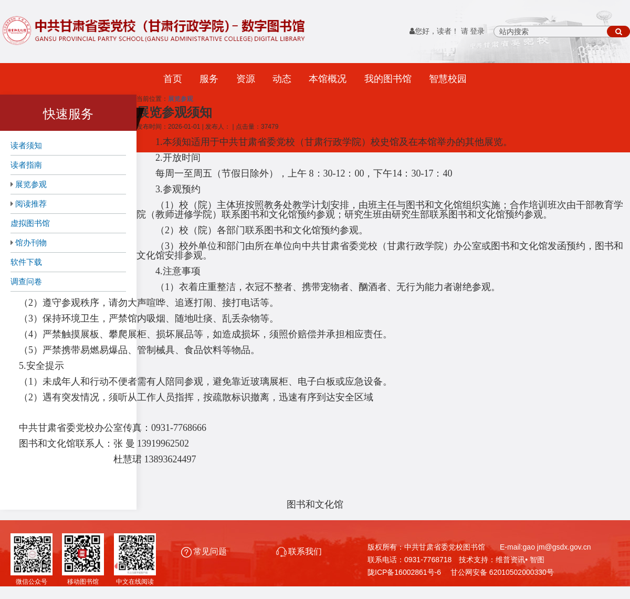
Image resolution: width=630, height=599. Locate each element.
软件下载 (26, 261)
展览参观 (31, 184)
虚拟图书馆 (30, 223)
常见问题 (205, 551)
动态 (281, 79)
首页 (172, 79)
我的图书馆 (388, 79)
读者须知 (26, 145)
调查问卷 (26, 281)
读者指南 (26, 164)
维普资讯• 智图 (520, 559)
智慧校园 (448, 79)
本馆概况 (327, 79)
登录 (477, 31)
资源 (245, 79)
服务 (209, 79)
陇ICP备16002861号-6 (404, 572)
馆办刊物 (31, 242)
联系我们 (299, 551)
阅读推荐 (31, 203)
